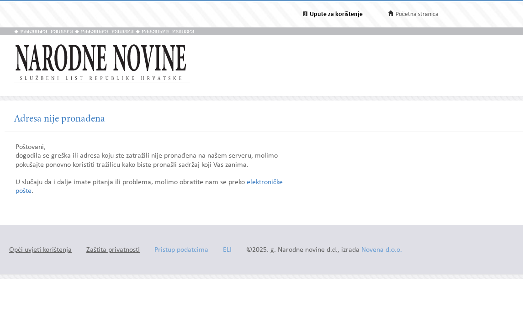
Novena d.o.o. (381, 250)
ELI (227, 250)
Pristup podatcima (181, 250)
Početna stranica (417, 14)
